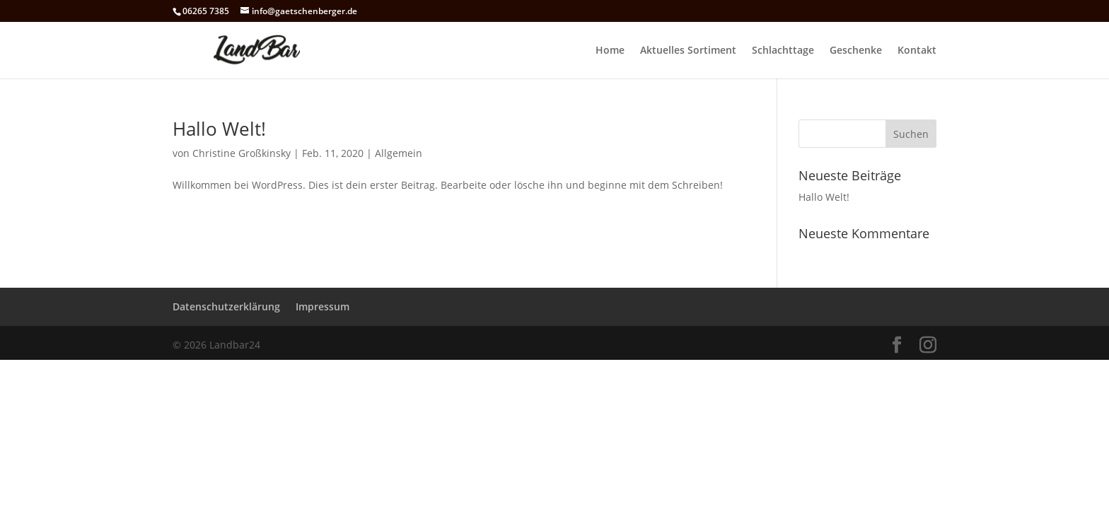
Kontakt (917, 51)
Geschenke (856, 51)
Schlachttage (783, 51)
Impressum (322, 306)
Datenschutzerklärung (226, 306)
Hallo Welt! (219, 128)
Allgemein (398, 153)
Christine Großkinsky (241, 153)
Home (610, 51)
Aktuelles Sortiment (688, 51)
